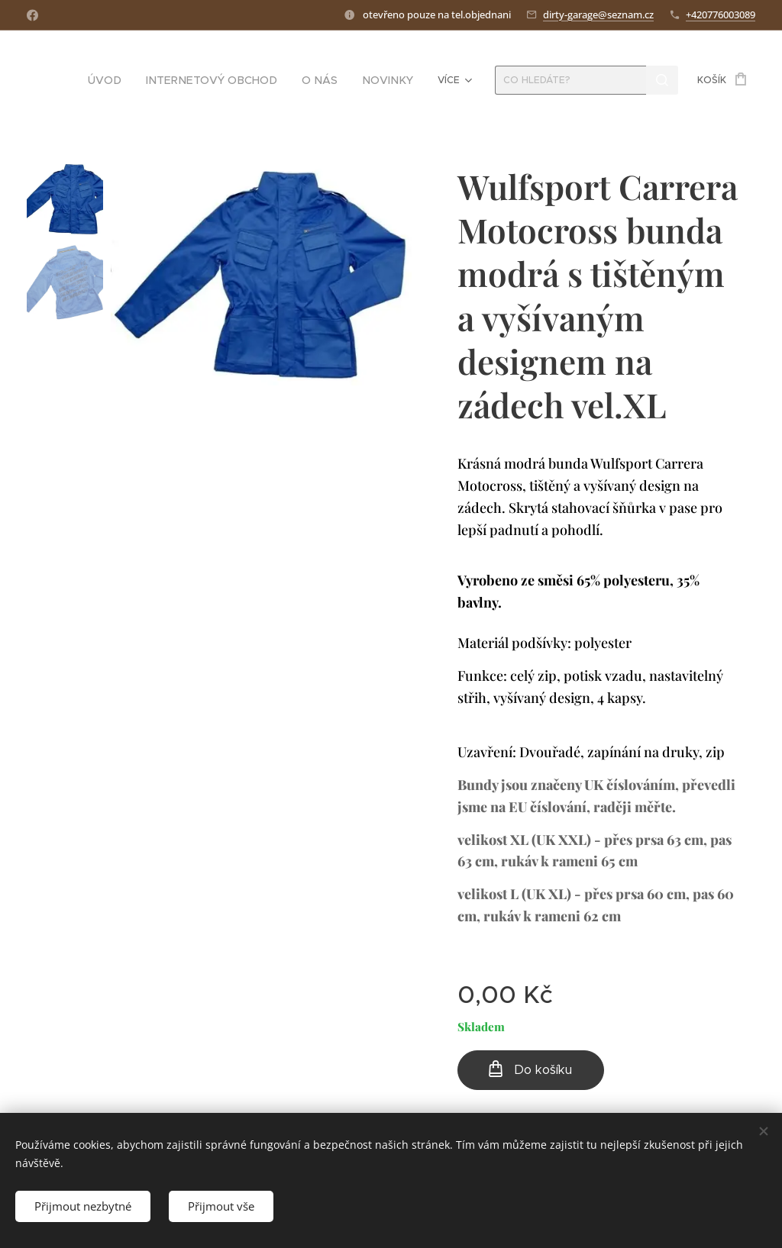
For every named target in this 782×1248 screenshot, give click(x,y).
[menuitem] (135, 80)
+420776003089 (720, 14)
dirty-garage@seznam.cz (598, 14)
